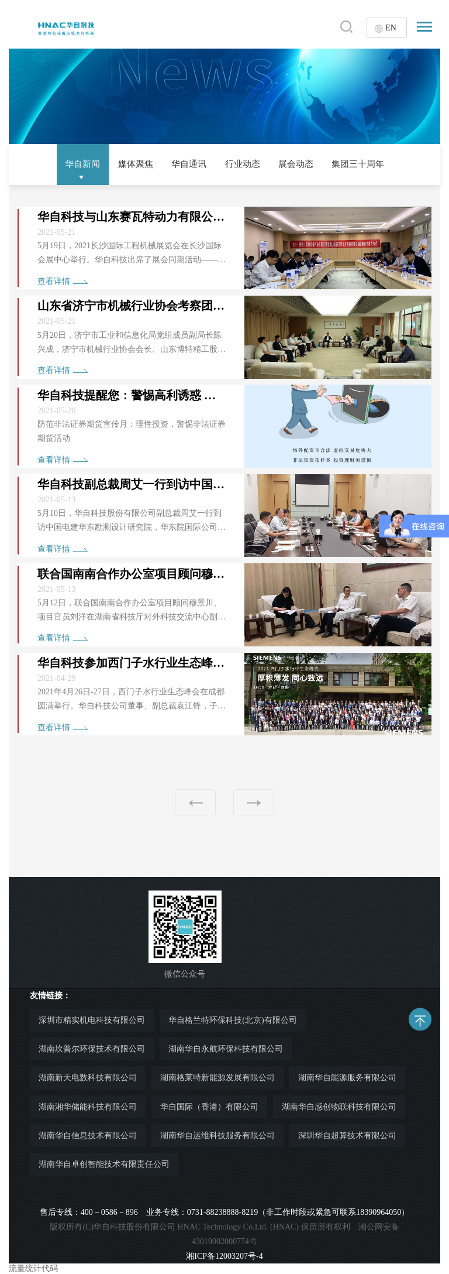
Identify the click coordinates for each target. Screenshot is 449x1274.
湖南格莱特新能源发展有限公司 (217, 1077)
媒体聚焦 (130, 164)
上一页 (195, 802)
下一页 (253, 802)
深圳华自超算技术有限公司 (347, 1135)
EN (390, 27)
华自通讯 (187, 164)
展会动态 (300, 164)
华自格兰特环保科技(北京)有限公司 (232, 1020)
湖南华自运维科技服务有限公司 (217, 1135)
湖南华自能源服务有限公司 (347, 1077)
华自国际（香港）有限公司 (209, 1106)
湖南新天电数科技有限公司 (88, 1077)
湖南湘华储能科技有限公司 (88, 1106)
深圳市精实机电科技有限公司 (92, 1020)
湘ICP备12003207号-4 (224, 1256)
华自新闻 (73, 164)
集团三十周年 (366, 164)
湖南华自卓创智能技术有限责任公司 (104, 1164)
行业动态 (243, 164)
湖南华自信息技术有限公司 (88, 1135)
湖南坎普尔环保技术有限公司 (92, 1048)
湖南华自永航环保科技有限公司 (225, 1048)
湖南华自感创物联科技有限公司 (339, 1106)
